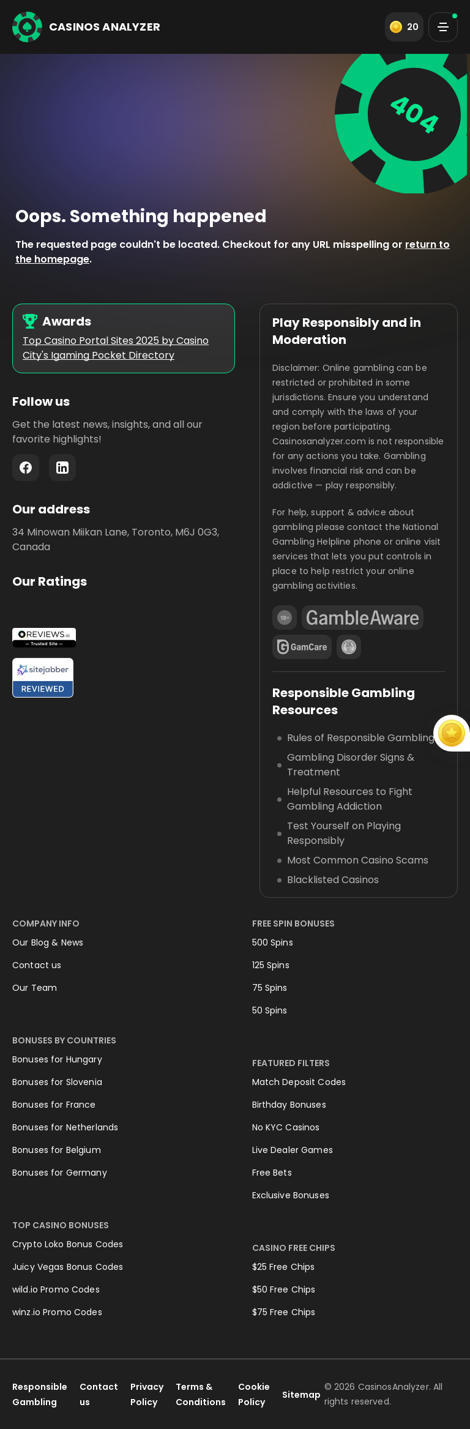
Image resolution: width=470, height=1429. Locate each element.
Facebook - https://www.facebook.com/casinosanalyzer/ (25, 467)
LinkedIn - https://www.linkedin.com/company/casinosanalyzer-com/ (62, 467)
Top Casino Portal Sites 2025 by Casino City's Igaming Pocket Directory (116, 348)
